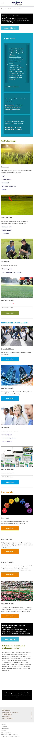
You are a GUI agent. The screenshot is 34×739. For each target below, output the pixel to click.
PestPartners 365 (7, 388)
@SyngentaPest (9, 129)
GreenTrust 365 (6, 217)
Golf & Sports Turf (7, 227)
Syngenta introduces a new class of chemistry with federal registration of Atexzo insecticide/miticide (16, 53)
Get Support (5, 261)
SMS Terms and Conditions (6, 732)
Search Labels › (10, 313)
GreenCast (5, 167)
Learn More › (10, 28)
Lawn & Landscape (7, 179)
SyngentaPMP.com (7, 349)
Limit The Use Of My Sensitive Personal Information (10, 736)
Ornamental (5, 233)
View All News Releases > (12, 87)
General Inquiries (7, 269)
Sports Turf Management (9, 186)
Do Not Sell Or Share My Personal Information (9, 734)
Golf (3, 176)
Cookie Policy (3, 730)
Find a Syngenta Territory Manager (11, 272)
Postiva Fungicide (7, 562)
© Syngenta (3, 724)
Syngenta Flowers (7, 604)
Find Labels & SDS (7, 300)
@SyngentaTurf (9, 105)
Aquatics (4, 189)
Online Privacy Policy (5, 728)
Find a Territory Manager (9, 438)
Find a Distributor (7, 441)
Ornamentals (5, 183)
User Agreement (4, 726)
